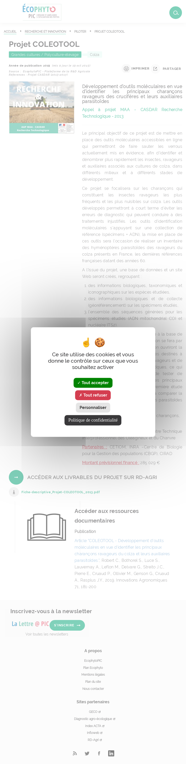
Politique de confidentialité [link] (93, 420)
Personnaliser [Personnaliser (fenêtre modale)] (93, 407)
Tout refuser (93, 395)
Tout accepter (93, 382)
